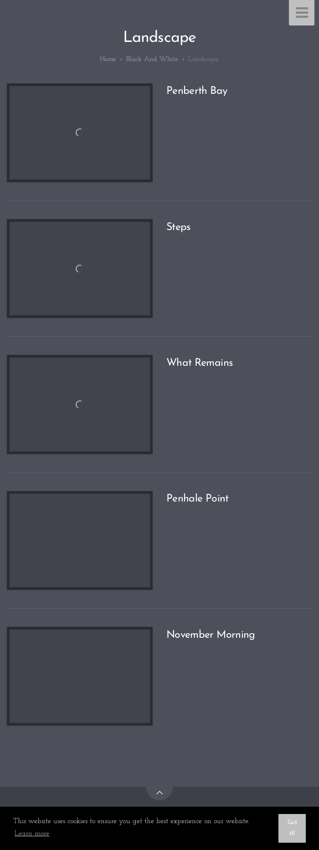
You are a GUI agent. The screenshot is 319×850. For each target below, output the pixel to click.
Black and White (152, 59)
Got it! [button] (292, 828)
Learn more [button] (32, 833)
